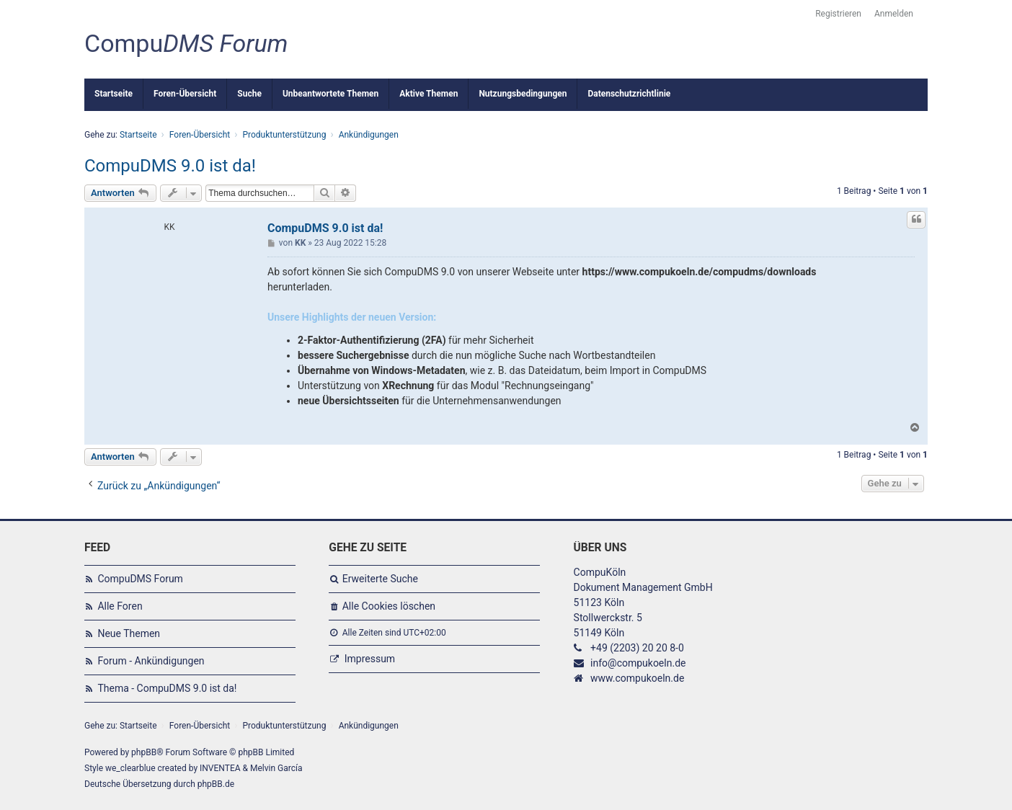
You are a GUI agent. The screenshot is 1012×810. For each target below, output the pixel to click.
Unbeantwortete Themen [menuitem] (330, 94)
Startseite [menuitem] (113, 94)
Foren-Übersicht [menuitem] (185, 94)
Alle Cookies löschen (388, 606)
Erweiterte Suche (380, 578)
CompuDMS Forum (139, 578)
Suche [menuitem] (249, 94)
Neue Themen (128, 633)
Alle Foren (119, 606)
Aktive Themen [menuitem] (428, 94)
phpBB (143, 752)
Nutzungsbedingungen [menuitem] (523, 94)
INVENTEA (220, 768)
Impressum (370, 658)
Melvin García (276, 768)
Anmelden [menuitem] (893, 14)
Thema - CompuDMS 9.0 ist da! (166, 688)
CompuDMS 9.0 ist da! (170, 166)
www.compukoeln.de (637, 678)
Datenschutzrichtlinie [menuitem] (628, 94)
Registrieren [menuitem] (838, 14)
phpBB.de (215, 784)
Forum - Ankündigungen (150, 661)
